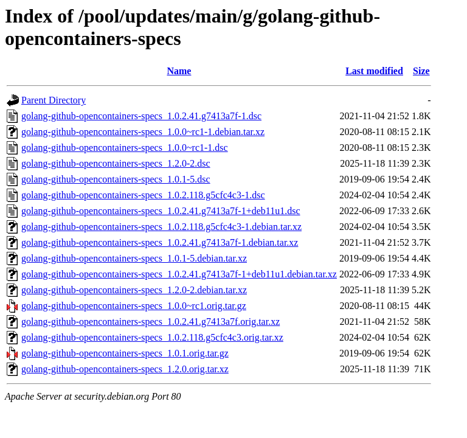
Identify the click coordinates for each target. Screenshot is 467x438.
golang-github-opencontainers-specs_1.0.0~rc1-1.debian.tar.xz (143, 132)
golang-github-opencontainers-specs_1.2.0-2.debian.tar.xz (134, 290)
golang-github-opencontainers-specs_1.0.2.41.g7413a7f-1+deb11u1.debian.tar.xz (179, 274)
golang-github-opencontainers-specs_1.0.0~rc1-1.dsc (124, 147)
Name (179, 71)
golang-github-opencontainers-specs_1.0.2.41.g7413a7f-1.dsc (141, 116)
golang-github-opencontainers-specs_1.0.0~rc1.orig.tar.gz (133, 306)
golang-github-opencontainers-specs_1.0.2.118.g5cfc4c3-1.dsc (143, 195)
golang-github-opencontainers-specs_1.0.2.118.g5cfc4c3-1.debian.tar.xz (161, 226)
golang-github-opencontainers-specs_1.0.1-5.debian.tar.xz (134, 258)
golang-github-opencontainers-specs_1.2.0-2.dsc (115, 163)
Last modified (374, 71)
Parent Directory (53, 100)
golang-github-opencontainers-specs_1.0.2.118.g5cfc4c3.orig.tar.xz (152, 337)
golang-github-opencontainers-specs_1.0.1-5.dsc (115, 179)
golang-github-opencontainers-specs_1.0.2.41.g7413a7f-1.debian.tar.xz (159, 242)
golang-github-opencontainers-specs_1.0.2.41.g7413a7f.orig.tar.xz (150, 321)
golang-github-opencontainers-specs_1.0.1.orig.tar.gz (125, 353)
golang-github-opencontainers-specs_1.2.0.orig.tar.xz (125, 369)
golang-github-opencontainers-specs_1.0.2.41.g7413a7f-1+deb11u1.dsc (160, 211)
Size (421, 71)
